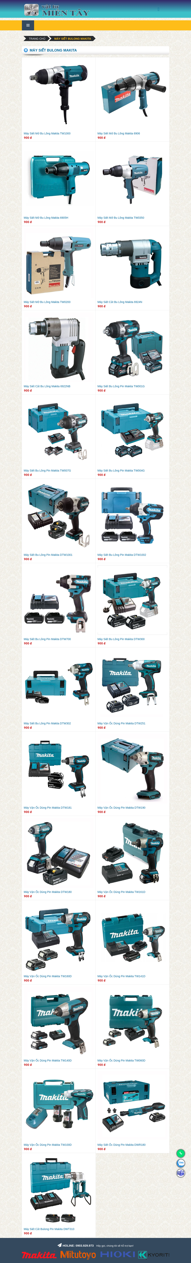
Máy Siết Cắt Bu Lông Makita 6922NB (47, 386)
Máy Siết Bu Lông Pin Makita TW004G (121, 470)
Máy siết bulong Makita (72, 38)
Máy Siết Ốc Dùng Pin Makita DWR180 (122, 1144)
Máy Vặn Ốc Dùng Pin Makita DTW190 (121, 807)
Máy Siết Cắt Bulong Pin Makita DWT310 (49, 1229)
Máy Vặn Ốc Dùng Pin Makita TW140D (48, 1060)
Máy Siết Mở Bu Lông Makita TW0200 (47, 302)
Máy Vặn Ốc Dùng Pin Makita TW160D (48, 976)
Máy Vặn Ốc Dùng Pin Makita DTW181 (48, 807)
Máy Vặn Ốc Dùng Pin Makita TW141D (121, 976)
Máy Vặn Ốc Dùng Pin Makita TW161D (121, 892)
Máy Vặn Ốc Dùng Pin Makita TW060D (121, 1060)
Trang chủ (37, 38)
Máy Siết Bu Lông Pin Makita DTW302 (47, 723)
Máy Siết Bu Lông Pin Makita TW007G (47, 470)
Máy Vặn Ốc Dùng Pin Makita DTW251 (121, 723)
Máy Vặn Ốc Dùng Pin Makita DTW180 (48, 892)
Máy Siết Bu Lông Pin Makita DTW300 (121, 639)
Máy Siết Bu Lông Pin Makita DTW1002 (122, 554)
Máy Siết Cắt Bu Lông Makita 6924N (120, 302)
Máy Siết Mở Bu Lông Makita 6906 (119, 133)
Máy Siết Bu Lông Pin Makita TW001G (121, 386)
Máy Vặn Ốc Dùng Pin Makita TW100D (48, 1144)
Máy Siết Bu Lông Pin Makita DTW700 (47, 639)
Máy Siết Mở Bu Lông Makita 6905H (46, 217)
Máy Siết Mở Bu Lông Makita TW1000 (47, 133)
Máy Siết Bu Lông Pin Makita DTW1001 (48, 554)
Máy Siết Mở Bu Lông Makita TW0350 (121, 217)
